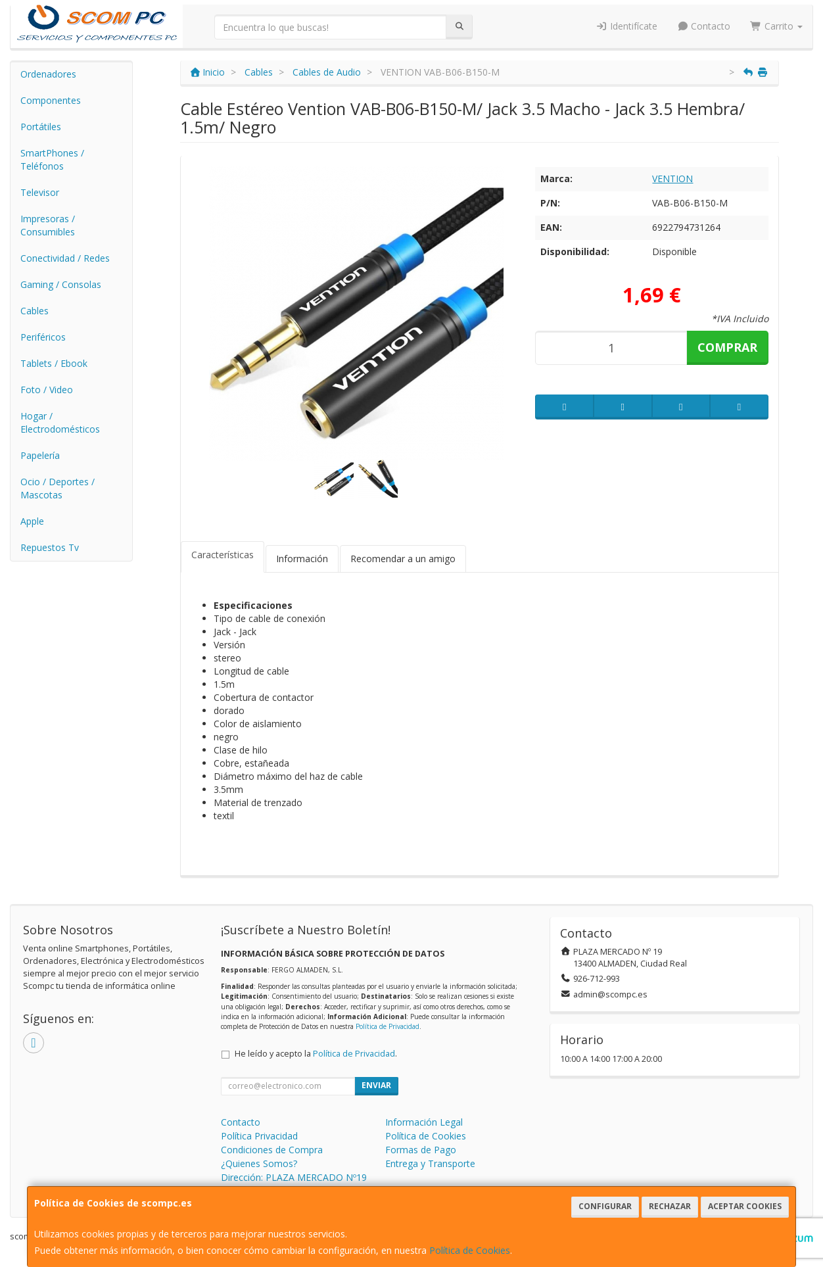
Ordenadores (48, 74)
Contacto (704, 26)
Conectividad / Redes (65, 258)
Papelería (40, 455)
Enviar (376, 1085)
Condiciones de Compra (272, 1149)
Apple (32, 521)
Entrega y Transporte (430, 1163)
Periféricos (43, 337)
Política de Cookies (469, 1250)
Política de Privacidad (387, 1026)
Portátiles (40, 126)
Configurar (605, 1206)
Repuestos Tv (49, 547)
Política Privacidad (259, 1136)
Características (222, 554)
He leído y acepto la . (316, 1053)
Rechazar (670, 1206)
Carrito (776, 26)
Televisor (39, 192)
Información (302, 558)
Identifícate (626, 26)
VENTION (672, 178)
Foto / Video (46, 389)
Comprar (727, 347)
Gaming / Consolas (60, 284)
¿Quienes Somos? (259, 1163)
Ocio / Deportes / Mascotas (57, 488)
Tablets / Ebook (53, 363)
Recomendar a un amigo (403, 558)
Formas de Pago (420, 1149)
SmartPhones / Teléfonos (52, 159)
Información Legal (424, 1122)
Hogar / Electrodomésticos (60, 422)
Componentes (50, 100)
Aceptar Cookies (745, 1206)
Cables (34, 310)
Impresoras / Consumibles (47, 225)
